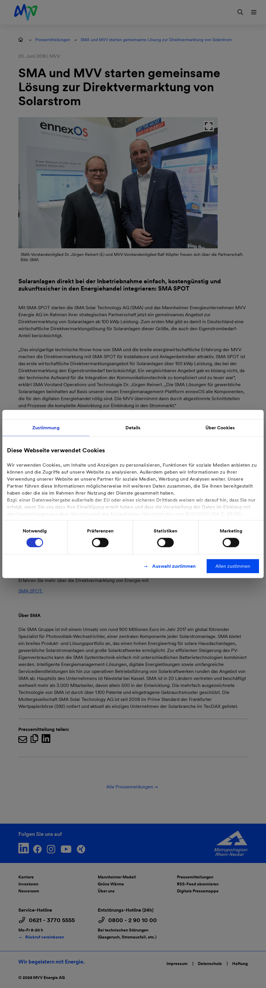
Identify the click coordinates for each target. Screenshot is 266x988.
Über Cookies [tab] (220, 427)
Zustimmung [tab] (46, 427)
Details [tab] (133, 427)
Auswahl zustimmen (174, 566)
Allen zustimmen (232, 566)
